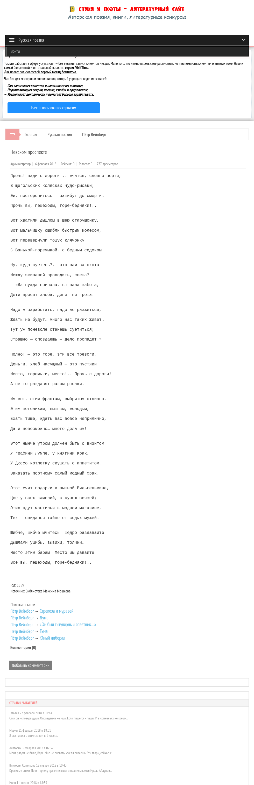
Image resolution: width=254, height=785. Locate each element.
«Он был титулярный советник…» (68, 624)
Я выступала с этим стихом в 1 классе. (33, 735)
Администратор (20, 163)
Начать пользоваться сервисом (53, 107)
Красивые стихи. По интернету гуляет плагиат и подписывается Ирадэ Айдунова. (60, 770)
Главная (31, 134)
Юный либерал (52, 638)
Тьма (44, 631)
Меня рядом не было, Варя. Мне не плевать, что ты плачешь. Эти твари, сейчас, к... (61, 753)
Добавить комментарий (31, 665)
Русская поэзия (59, 134)
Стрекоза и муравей (56, 611)
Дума (44, 617)
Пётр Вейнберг (94, 134)
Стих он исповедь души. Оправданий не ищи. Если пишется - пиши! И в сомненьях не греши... (68, 718)
